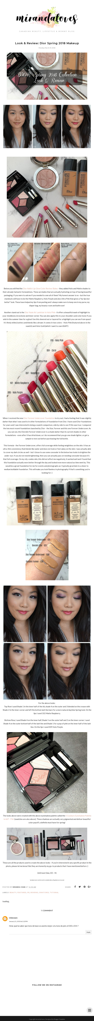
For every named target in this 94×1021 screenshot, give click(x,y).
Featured (21, 892)
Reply (88, 932)
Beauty (13, 892)
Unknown (13, 918)
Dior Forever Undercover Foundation (39, 418)
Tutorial (54, 892)
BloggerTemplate (59, 1019)
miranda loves (40, 1019)
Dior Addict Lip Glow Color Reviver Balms (40, 288)
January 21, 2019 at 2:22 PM (18, 921)
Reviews (34, 892)
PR (28, 892)
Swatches (44, 892)
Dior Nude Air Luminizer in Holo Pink (40, 312)
